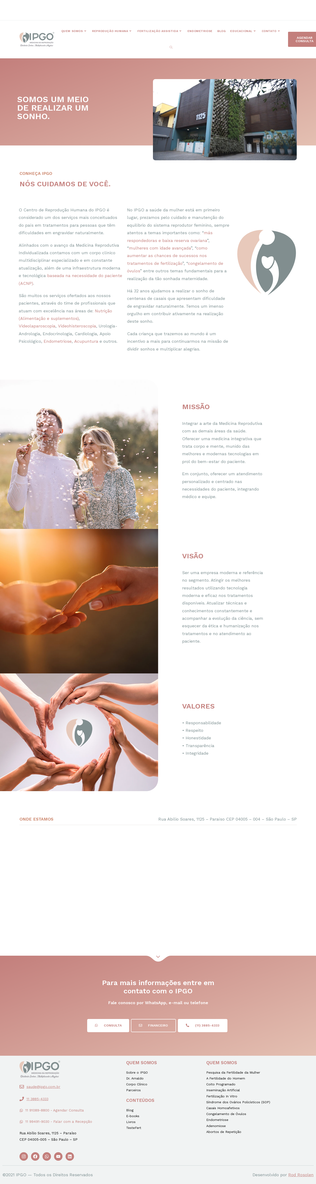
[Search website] (171, 47)
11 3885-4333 (37, 1099)
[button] (114, 9)
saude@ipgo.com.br (43, 1087)
